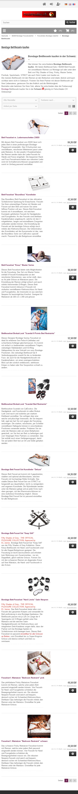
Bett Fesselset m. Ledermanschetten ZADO (20, 137)
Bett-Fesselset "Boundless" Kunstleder (18, 195)
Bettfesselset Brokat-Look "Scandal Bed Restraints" (24, 404)
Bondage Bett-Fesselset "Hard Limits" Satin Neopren (24, 600)
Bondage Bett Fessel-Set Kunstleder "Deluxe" (21, 469)
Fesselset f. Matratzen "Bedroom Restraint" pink (22, 678)
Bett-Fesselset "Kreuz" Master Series (17, 265)
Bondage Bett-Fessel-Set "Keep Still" (17, 533)
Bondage (5, 89)
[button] (20, 100)
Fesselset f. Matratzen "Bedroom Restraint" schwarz (24, 741)
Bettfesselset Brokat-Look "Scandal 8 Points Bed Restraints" (28, 333)
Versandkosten (72, 145)
